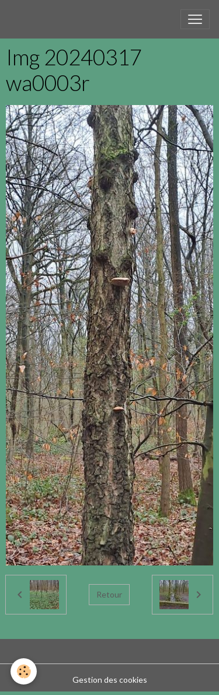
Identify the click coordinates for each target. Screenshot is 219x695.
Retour (109, 594)
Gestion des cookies (109, 679)
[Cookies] (24, 671)
